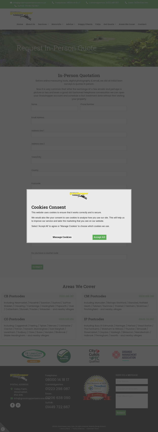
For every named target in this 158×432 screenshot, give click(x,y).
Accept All (99, 237)
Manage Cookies (62, 237)
